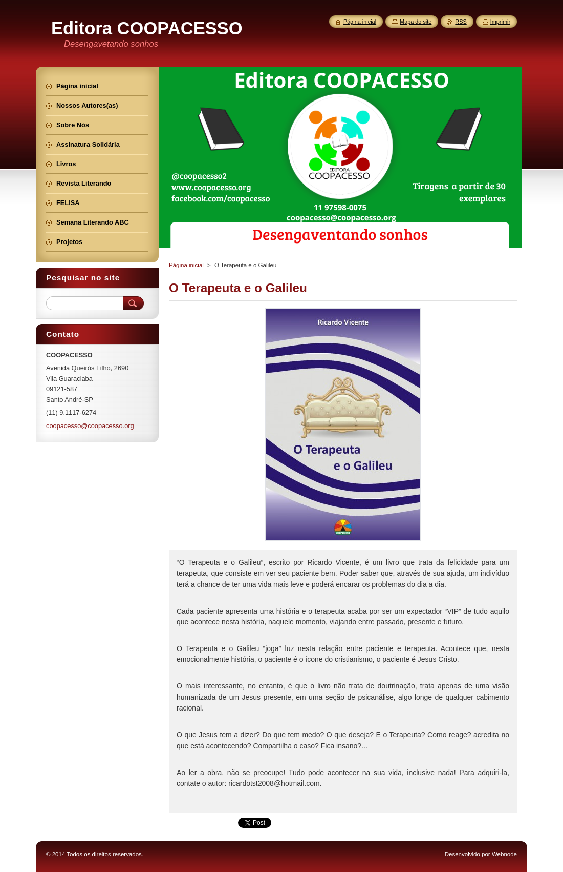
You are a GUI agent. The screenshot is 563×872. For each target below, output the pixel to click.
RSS (460, 21)
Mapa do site (415, 21)
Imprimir (500, 21)
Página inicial (186, 265)
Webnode (504, 854)
